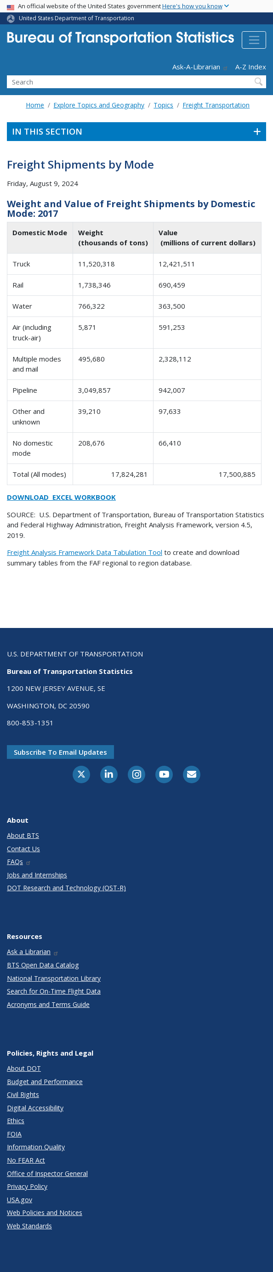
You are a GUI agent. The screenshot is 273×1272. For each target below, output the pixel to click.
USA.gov (19, 1199)
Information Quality (36, 1146)
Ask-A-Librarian (200, 66)
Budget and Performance (45, 1081)
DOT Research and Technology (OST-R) (66, 887)
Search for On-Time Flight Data (54, 991)
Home (35, 105)
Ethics (15, 1120)
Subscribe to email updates (60, 752)
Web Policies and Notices (44, 1212)
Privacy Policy (27, 1186)
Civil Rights (23, 1094)
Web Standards (29, 1225)
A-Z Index (250, 66)
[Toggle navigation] (254, 40)
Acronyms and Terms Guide (48, 1004)
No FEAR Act (26, 1160)
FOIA (14, 1134)
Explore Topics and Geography (98, 105)
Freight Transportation (216, 105)
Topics (163, 105)
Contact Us (23, 848)
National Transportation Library (54, 978)
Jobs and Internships (37, 875)
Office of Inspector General (47, 1173)
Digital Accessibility (35, 1107)
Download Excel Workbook (61, 497)
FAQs (19, 861)
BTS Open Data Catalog (43, 965)
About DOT (24, 1068)
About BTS (23, 835)
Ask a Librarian (33, 951)
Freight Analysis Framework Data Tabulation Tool (84, 552)
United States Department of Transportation (76, 18)
